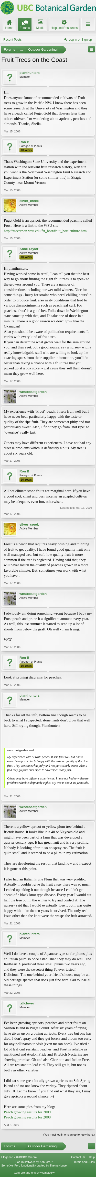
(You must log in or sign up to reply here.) (69, 1134)
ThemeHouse (58, 1165)
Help (92, 1157)
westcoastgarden (33, 392)
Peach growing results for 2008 (27, 1117)
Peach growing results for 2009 (27, 1112)
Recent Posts (12, 39)
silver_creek (29, 201)
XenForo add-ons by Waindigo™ (34, 1172)
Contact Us (78, 1157)
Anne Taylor (28, 249)
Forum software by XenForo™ (34, 1161)
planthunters (29, 73)
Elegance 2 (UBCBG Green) (19, 1157)
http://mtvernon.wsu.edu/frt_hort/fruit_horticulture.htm (45, 231)
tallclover (26, 1003)
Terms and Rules (84, 1161)
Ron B (24, 142)
